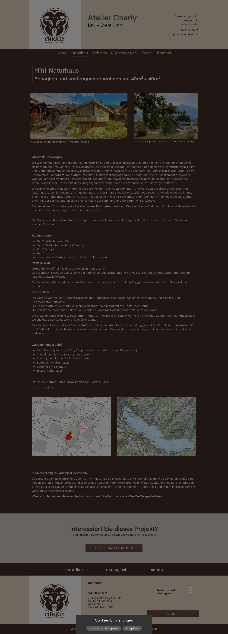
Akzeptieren (132, 628)
